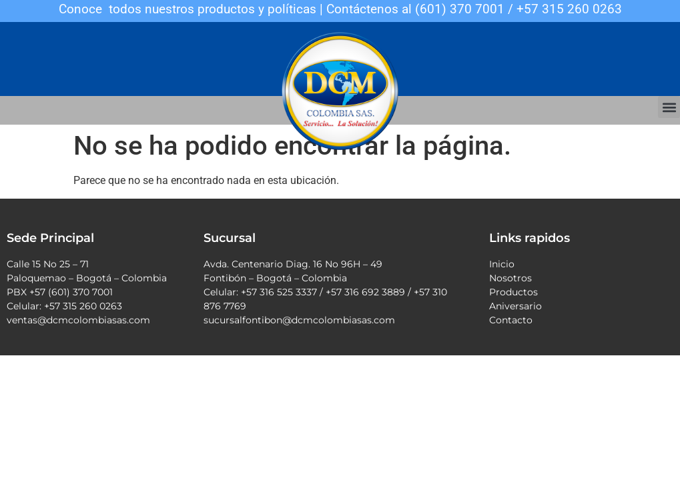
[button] (669, 107)
